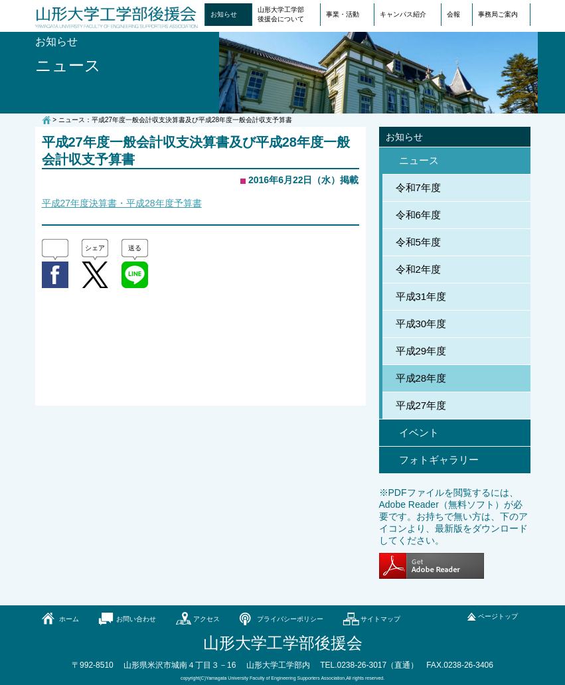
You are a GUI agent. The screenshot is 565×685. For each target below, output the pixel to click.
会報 (453, 14)
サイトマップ (380, 619)
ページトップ (498, 616)
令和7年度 (418, 187)
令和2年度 (418, 269)
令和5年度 (418, 242)
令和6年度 (418, 214)
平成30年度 (421, 323)
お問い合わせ (136, 619)
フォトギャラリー (439, 459)
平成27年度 (421, 405)
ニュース (419, 160)
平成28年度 (421, 378)
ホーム (69, 619)
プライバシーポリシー (290, 619)
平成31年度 (421, 296)
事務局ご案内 (498, 14)
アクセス (206, 619)
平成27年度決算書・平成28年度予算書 (122, 203)
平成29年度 (421, 350)
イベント (419, 432)
